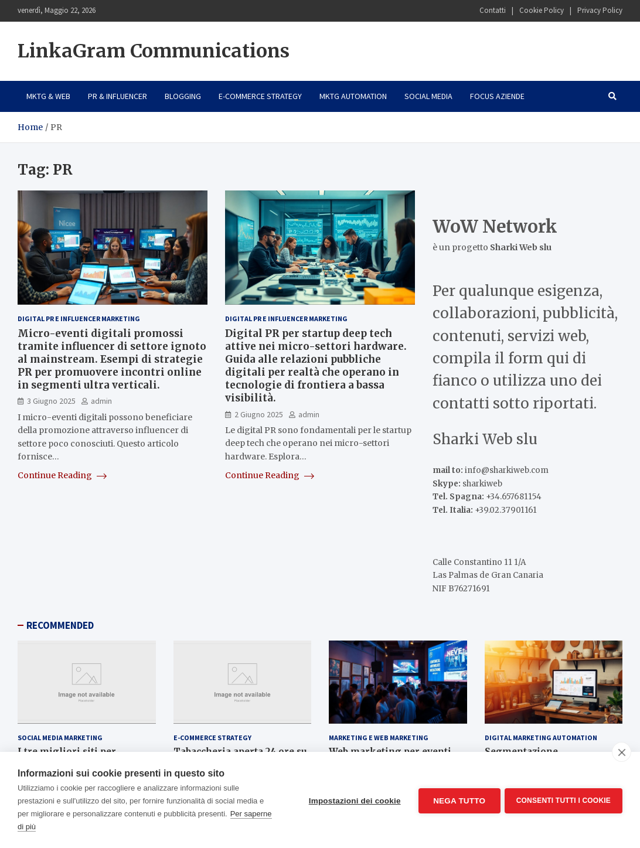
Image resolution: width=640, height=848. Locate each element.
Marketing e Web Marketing (378, 737)
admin (101, 401)
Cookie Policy (541, 10)
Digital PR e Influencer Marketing (79, 318)
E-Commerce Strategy (260, 96)
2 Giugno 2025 (258, 414)
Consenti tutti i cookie (563, 800)
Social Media (428, 96)
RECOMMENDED (60, 625)
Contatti (492, 10)
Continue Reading (62, 475)
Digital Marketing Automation (541, 737)
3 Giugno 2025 (51, 401)
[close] (621, 752)
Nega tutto (457, 800)
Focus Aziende (497, 96)
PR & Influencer (117, 96)
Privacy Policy (599, 10)
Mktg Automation (353, 96)
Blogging (183, 96)
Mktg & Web (48, 96)
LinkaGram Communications (154, 51)
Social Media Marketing (60, 737)
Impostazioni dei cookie (353, 800)
